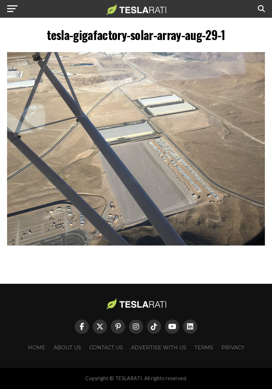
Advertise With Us (158, 347)
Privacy (232, 347)
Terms (203, 347)
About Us (67, 347)
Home (36, 347)
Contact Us (106, 347)
